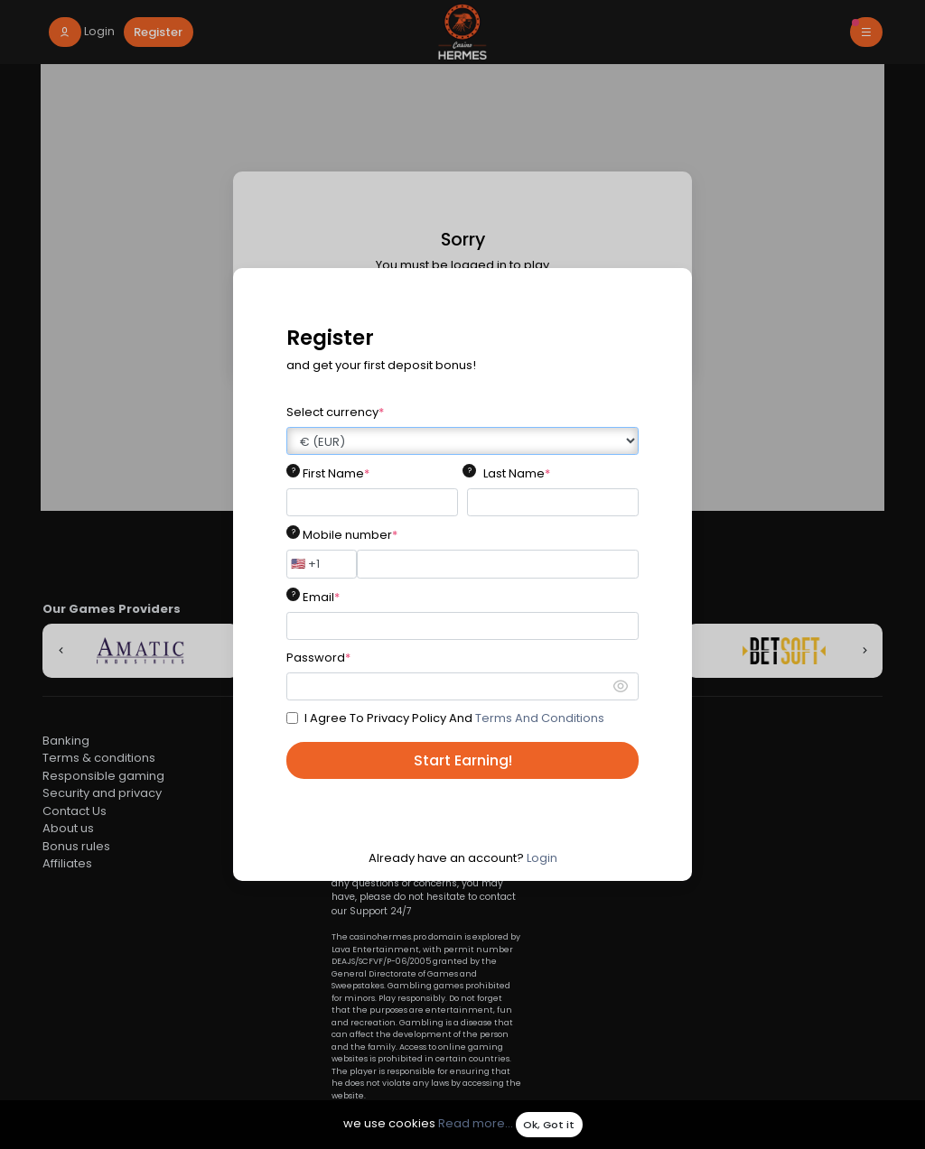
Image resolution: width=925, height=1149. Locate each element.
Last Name (516, 473)
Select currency (335, 412)
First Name (336, 473)
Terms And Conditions (539, 718)
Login (542, 857)
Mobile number (350, 534)
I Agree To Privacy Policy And (454, 718)
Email (321, 597)
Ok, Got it (549, 1124)
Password (318, 657)
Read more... (475, 1124)
